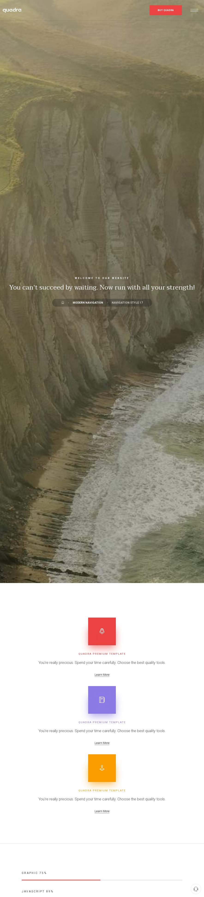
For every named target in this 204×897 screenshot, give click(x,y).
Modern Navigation (88, 302)
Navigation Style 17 (127, 302)
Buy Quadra (166, 10)
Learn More (102, 674)
